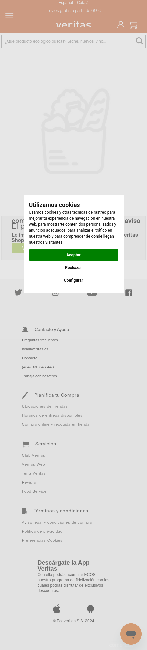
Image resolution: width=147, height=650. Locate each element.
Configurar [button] (73, 280)
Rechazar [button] (73, 267)
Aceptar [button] (73, 255)
